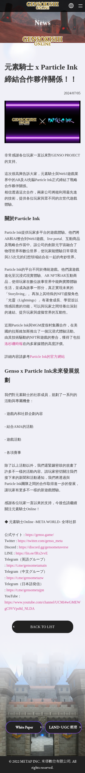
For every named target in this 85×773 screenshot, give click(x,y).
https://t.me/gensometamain (26, 565)
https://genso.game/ (39, 535)
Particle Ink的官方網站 (47, 357)
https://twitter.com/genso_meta (40, 541)
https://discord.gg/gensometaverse (43, 547)
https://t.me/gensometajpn (25, 590)
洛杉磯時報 (14, 344)
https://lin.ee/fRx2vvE (32, 553)
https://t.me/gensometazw (25, 578)
